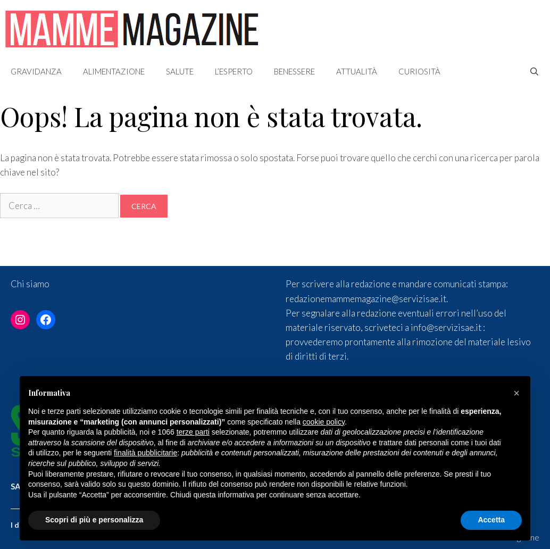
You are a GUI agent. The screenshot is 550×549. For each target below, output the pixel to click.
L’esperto (234, 71)
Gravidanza (36, 71)
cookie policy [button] (324, 422)
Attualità (356, 71)
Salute (180, 71)
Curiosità (419, 71)
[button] (516, 393)
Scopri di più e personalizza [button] (94, 519)
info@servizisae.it (446, 327)
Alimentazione (114, 71)
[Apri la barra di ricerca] (534, 71)
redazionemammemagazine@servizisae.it (366, 298)
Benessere (294, 71)
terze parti (193, 432)
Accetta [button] (491, 519)
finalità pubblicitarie (145, 452)
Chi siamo (30, 283)
